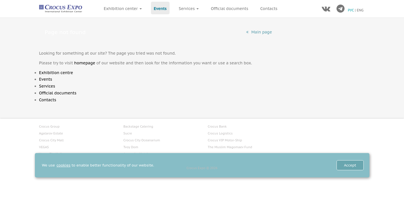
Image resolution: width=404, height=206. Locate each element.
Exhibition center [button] (123, 8)
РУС (351, 10)
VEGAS (44, 147)
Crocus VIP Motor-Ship (225, 140)
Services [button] (189, 8)
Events (160, 8)
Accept (350, 165)
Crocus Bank (217, 126)
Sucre (128, 133)
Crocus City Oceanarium (142, 140)
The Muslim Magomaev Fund (230, 147)
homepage (84, 63)
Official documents (229, 8)
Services (47, 86)
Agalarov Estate (51, 133)
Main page (259, 32)
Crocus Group (49, 126)
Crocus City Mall (51, 140)
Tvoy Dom (131, 147)
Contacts (268, 8)
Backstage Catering (138, 126)
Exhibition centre (56, 72)
